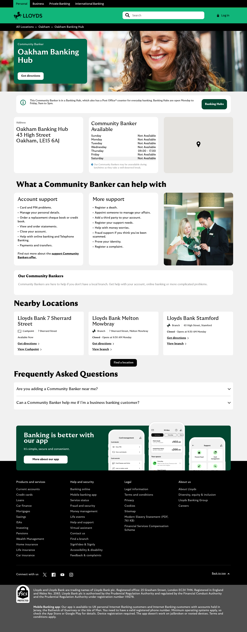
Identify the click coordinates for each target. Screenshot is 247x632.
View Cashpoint (30, 349)
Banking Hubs (214, 104)
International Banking (89, 4)
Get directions (32, 76)
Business (38, 4)
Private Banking (59, 4)
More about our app (45, 459)
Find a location (123, 362)
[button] (198, 144)
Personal (21, 4)
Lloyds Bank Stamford (193, 318)
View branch (102, 349)
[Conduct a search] (167, 15)
